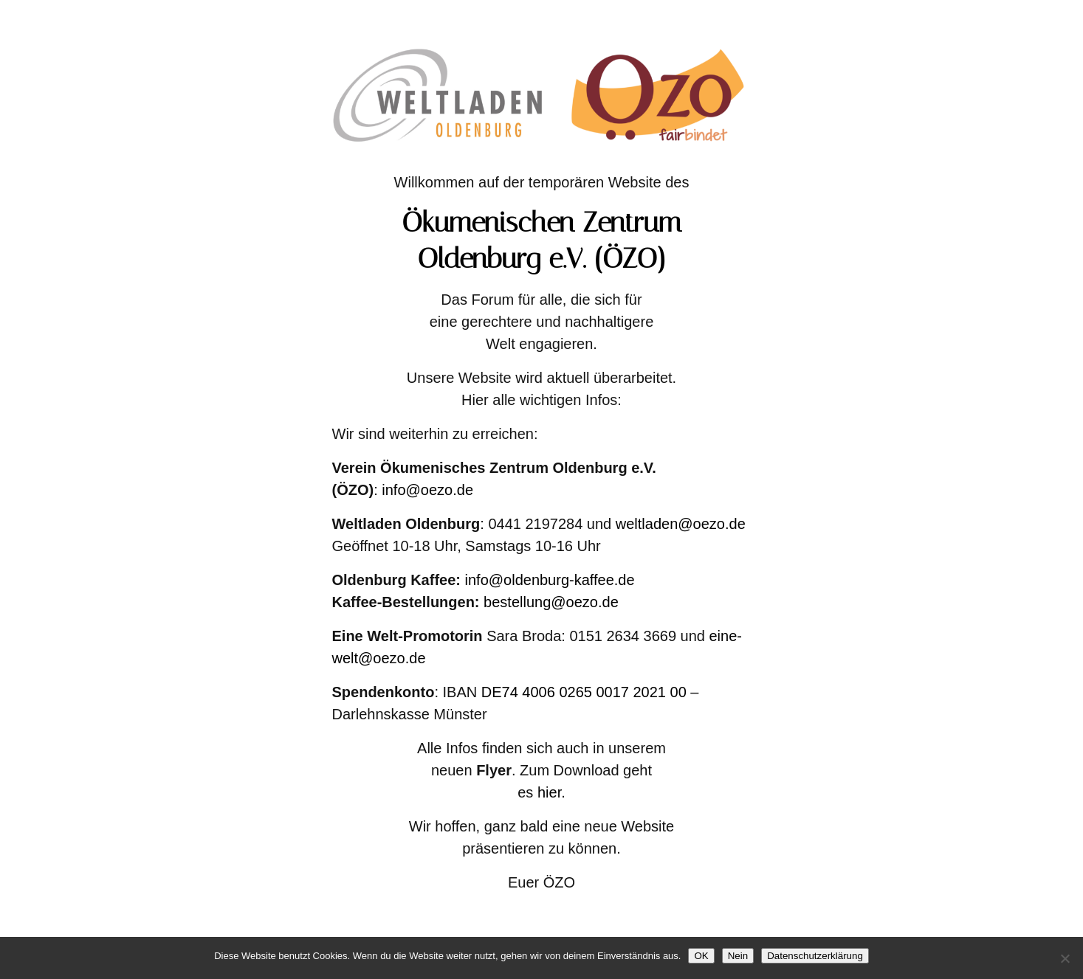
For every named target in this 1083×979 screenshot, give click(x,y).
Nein (738, 955)
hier (549, 792)
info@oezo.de (427, 490)
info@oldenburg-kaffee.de (550, 580)
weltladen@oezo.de (681, 524)
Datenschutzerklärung (815, 955)
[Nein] (1064, 958)
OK (701, 955)
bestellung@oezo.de (551, 602)
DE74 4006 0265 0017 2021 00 (584, 692)
